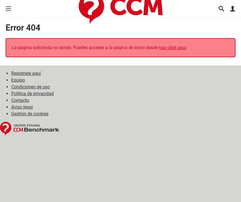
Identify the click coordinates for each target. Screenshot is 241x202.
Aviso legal (22, 107)
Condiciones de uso (30, 86)
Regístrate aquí (26, 73)
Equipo (18, 80)
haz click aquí (172, 47)
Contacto (20, 100)
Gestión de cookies (29, 113)
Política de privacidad (32, 93)
